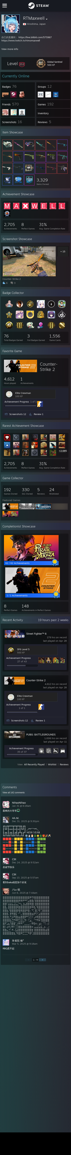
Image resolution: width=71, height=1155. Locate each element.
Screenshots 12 (17, 414)
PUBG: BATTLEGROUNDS (41, 734)
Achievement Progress (16, 401)
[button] (16, 63)
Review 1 (38, 414)
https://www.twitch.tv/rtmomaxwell (20, 40)
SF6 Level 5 (23, 649)
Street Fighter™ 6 (36, 633)
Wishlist (52, 764)
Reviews (64, 764)
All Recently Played (34, 764)
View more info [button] (9, 49)
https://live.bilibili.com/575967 (35, 37)
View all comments (14, 792)
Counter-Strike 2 (49, 366)
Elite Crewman (23, 393)
